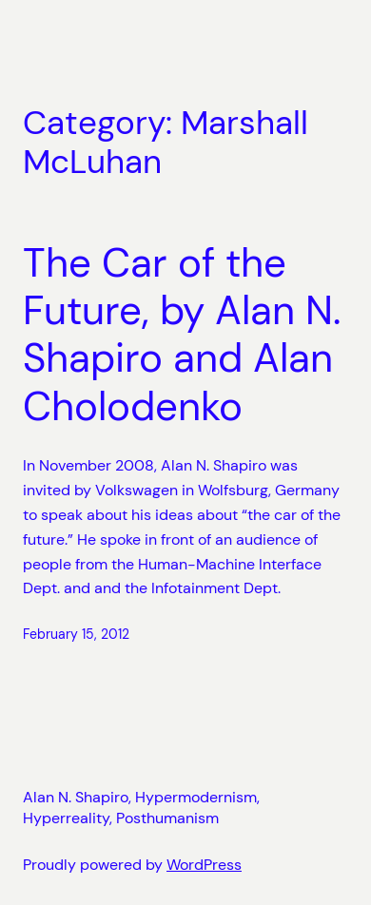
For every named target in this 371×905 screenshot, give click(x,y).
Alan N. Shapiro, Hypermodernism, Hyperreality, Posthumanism (141, 808)
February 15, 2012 (76, 634)
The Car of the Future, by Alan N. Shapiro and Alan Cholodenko (182, 336)
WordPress (204, 865)
